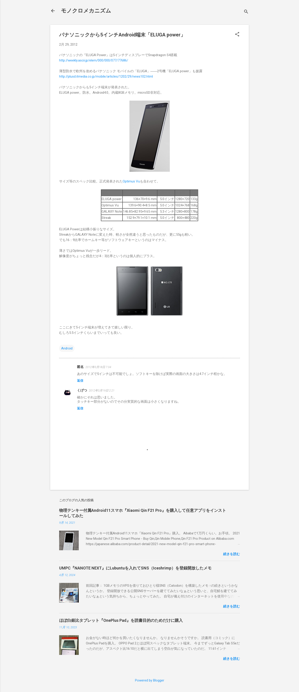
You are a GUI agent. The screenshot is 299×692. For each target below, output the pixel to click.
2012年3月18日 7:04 (98, 367)
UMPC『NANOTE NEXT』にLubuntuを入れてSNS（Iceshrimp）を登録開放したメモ (135, 568)
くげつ (82, 390)
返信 (80, 380)
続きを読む (231, 554)
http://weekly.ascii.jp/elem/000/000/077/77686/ (93, 60)
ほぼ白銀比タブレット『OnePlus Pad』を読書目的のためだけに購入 (121, 620)
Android (67, 348)
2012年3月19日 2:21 (101, 390)
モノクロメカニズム (86, 11)
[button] (237, 35)
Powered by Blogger (149, 680)
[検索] (246, 12)
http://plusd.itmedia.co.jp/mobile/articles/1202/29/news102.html (106, 76)
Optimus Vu (131, 181)
